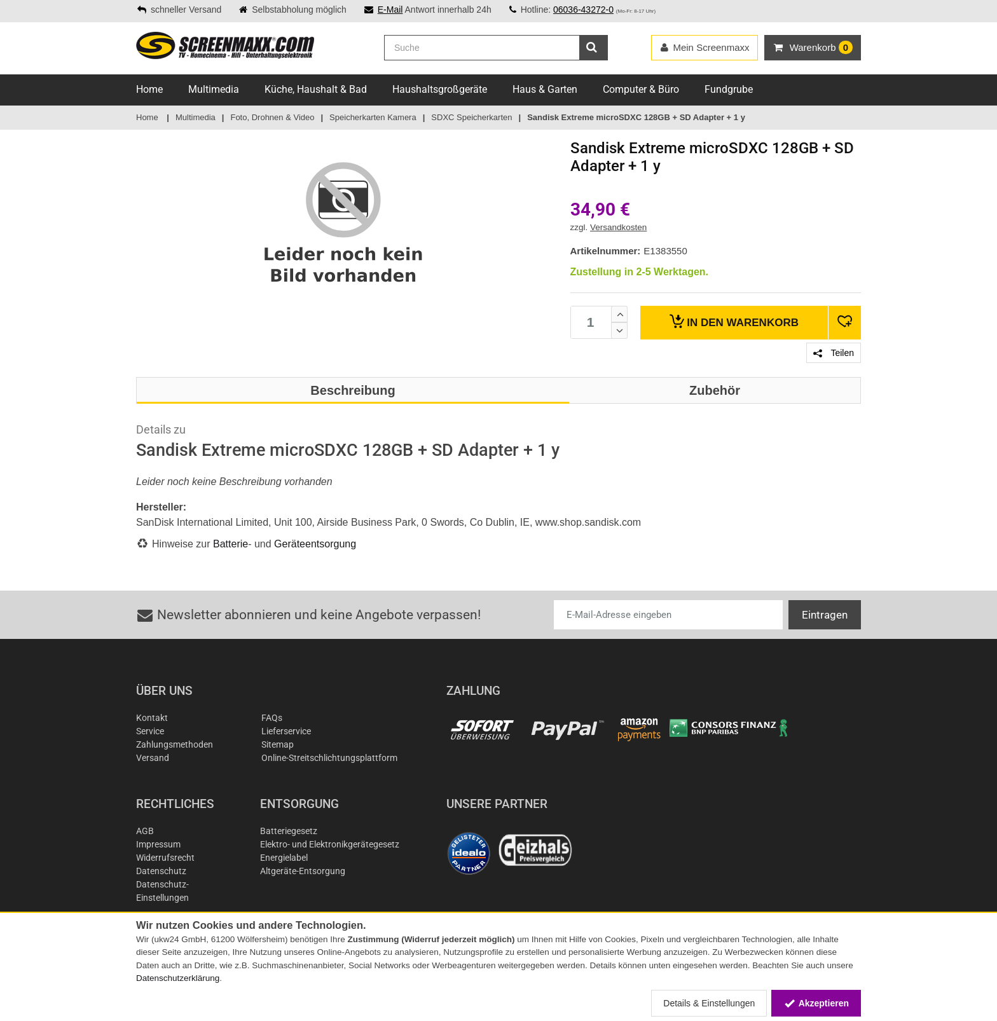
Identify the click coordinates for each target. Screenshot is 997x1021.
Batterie (230, 543)
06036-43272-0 (583, 9)
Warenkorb (734, 321)
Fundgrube (729, 89)
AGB (145, 831)
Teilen (833, 353)
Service (150, 731)
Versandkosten (618, 227)
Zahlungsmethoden (174, 744)
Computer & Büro (641, 89)
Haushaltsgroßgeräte (439, 89)
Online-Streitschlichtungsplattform (329, 758)
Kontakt (152, 718)
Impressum (158, 844)
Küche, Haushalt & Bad (316, 89)
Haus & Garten (544, 89)
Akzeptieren (816, 1003)
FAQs (271, 718)
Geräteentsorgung (315, 543)
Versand (152, 758)
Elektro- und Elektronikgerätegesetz (329, 844)
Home (149, 89)
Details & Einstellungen (709, 1003)
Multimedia (213, 89)
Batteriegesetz (288, 831)
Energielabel (284, 858)
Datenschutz (161, 871)
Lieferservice (286, 731)
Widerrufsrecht (165, 858)
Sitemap (277, 744)
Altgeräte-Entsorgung (302, 871)
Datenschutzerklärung (177, 978)
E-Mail (390, 9)
